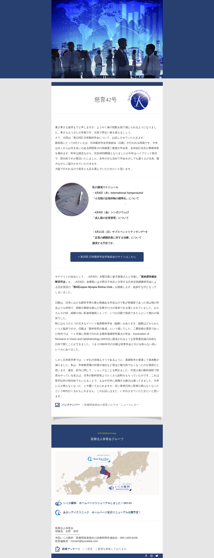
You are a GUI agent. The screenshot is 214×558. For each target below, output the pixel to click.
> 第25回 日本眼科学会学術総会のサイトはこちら (107, 256)
